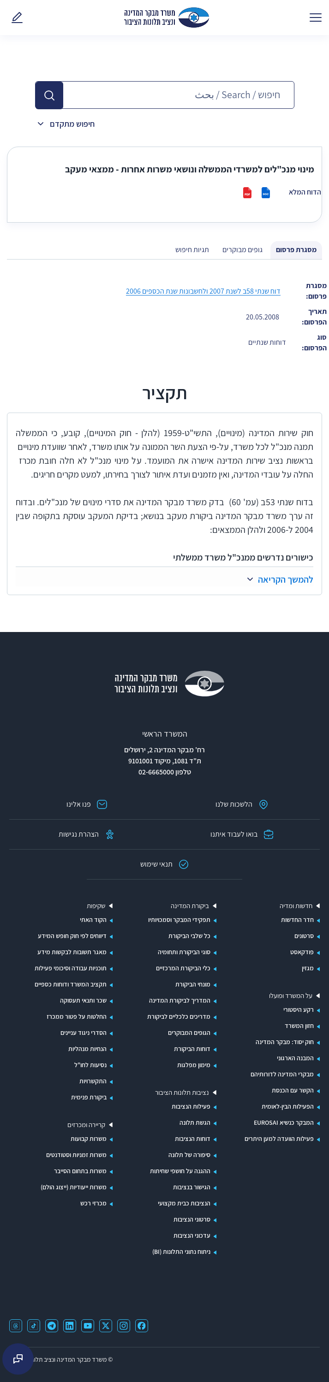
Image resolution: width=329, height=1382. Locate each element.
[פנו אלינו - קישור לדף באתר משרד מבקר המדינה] (15, 17)
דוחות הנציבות (192, 1138)
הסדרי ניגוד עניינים (83, 1032)
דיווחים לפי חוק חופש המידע (72, 936)
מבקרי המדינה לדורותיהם (282, 1074)
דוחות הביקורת (192, 1049)
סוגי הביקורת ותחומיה (184, 952)
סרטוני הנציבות (191, 1219)
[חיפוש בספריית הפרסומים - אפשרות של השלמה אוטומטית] (178, 95)
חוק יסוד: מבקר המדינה (285, 1042)
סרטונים (304, 936)
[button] (49, 95)
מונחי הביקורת (192, 984)
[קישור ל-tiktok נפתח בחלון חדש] (34, 1326)
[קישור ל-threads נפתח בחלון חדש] (16, 1326)
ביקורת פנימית (89, 1097)
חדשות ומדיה (296, 906)
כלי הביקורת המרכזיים (183, 968)
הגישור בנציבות (191, 1187)
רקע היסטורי (298, 1009)
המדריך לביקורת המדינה (179, 1000)
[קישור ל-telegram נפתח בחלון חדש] (52, 1326)
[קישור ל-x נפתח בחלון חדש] (106, 1326)
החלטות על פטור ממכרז (77, 1016)
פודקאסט (302, 952)
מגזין (308, 968)
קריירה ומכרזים (86, 1125)
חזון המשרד (299, 1026)
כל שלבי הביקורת (189, 936)
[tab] (296, 250)
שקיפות (96, 906)
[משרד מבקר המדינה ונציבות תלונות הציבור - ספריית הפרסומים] (166, 17)
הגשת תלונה (194, 1122)
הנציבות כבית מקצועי (184, 1203)
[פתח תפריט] (316, 17)
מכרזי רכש (93, 1203)
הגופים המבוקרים (189, 1032)
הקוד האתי (93, 919)
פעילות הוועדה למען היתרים (279, 1138)
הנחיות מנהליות (87, 1049)
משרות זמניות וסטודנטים (76, 1155)
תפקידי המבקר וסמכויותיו (179, 919)
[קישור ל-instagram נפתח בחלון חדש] (124, 1326)
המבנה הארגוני (295, 1058)
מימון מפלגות (193, 1065)
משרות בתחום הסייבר (80, 1171)
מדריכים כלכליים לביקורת (178, 1016)
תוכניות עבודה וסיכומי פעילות (71, 968)
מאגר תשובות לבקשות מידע (72, 952)
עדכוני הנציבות (191, 1235)
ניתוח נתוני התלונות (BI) (181, 1251)
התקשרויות (93, 1081)
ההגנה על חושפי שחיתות (180, 1171)
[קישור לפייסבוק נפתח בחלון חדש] (142, 1326)
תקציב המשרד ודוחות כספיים (71, 984)
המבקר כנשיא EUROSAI (284, 1122)
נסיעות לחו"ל (90, 1065)
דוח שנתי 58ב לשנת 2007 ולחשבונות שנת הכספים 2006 (203, 291)
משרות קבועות (89, 1138)
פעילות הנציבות (191, 1106)
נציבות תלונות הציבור (182, 1092)
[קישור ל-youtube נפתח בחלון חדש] (88, 1326)
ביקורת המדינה (190, 906)
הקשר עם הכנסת (293, 1090)
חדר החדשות (297, 919)
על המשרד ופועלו (290, 996)
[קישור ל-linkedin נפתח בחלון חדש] (70, 1326)
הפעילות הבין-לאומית (288, 1106)
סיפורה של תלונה (189, 1155)
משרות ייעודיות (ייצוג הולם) (74, 1187)
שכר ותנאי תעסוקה (83, 1000)
